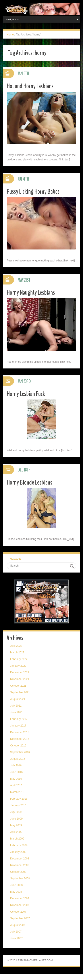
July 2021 (15, 705)
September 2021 (20, 692)
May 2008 (16, 891)
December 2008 (19, 858)
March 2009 (17, 838)
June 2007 (16, 938)
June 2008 (16, 885)
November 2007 (19, 905)
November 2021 (19, 679)
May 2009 (16, 825)
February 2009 (18, 845)
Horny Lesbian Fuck (26, 393)
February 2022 (18, 659)
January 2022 (18, 665)
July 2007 (15, 931)
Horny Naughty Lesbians (31, 292)
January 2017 (18, 725)
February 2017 (18, 719)
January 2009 (18, 851)
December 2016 (19, 732)
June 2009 (16, 818)
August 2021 (17, 699)
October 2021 (18, 685)
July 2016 (15, 765)
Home (10, 34)
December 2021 (19, 672)
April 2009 (16, 832)
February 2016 (18, 798)
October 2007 (18, 911)
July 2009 (15, 812)
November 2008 (19, 865)
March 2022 (17, 652)
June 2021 (16, 712)
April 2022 (16, 645)
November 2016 (19, 738)
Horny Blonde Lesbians (29, 482)
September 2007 (20, 918)
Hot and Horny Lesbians (30, 86)
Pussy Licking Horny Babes (33, 191)
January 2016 (18, 805)
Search (15, 559)
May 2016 (16, 778)
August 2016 (17, 758)
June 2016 (16, 772)
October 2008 (18, 871)
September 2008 (20, 878)
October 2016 (18, 745)
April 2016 (16, 785)
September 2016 (20, 752)
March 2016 (17, 792)
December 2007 (19, 898)
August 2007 (17, 925)
